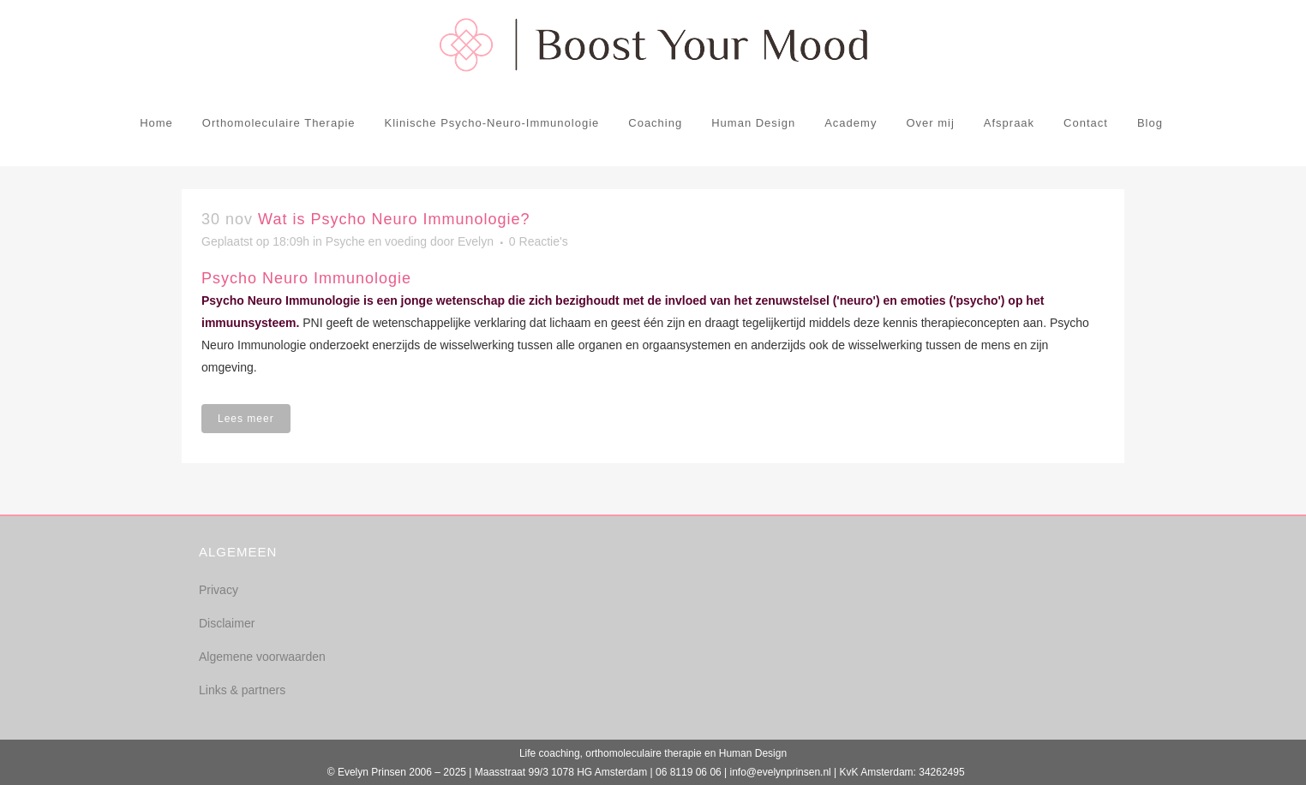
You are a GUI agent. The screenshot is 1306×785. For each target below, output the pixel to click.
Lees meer (246, 419)
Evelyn (476, 241)
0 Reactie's (538, 241)
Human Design (753, 753)
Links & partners (242, 690)
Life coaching (549, 753)
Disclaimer (227, 623)
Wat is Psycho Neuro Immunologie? (394, 219)
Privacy (218, 590)
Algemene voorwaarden (262, 656)
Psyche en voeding (376, 241)
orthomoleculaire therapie (643, 753)
